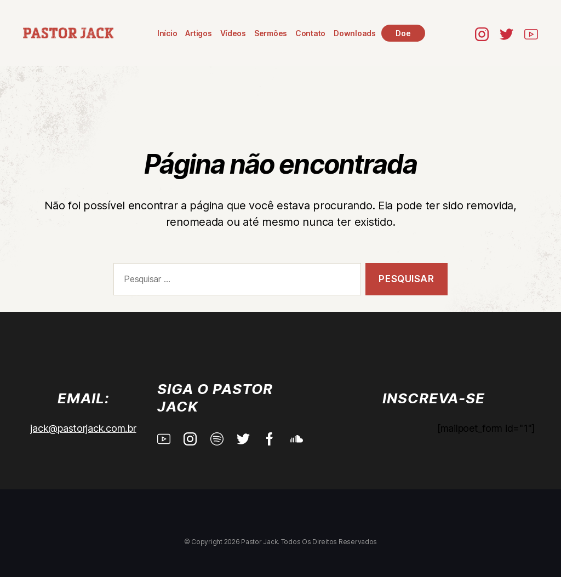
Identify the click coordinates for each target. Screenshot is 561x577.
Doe (403, 33)
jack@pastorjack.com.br (83, 428)
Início (167, 33)
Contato (310, 33)
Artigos (198, 33)
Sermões (270, 33)
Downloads (355, 33)
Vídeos (233, 33)
